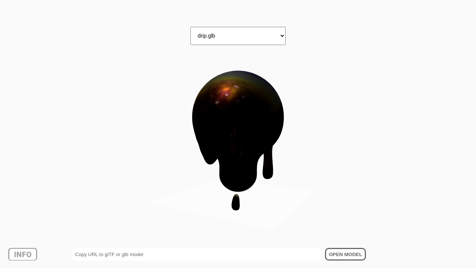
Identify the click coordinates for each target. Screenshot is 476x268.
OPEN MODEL (345, 254)
